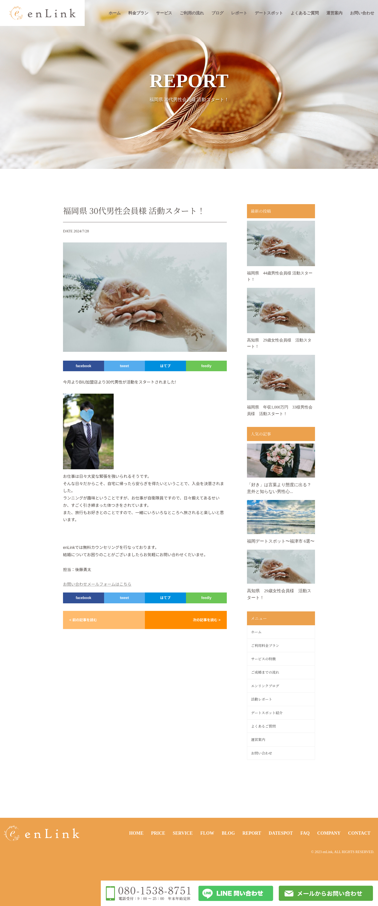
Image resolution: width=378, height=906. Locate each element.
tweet (124, 366)
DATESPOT (281, 833)
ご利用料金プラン (265, 645)
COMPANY (329, 833)
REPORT (251, 833)
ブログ (217, 13)
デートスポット (269, 13)
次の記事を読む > (206, 620)
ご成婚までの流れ (265, 672)
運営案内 (334, 13)
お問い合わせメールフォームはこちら (97, 584)
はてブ (165, 366)
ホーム (115, 13)
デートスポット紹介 (267, 712)
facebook (83, 366)
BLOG (228, 833)
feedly (206, 366)
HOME (136, 833)
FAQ (305, 833)
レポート (239, 13)
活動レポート (261, 699)
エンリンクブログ (265, 685)
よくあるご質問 (305, 13)
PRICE (158, 833)
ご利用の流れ (192, 13)
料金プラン (138, 13)
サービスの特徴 (263, 658)
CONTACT (359, 833)
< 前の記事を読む (83, 620)
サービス (164, 13)
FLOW (207, 833)
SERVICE (183, 833)
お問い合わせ (362, 13)
